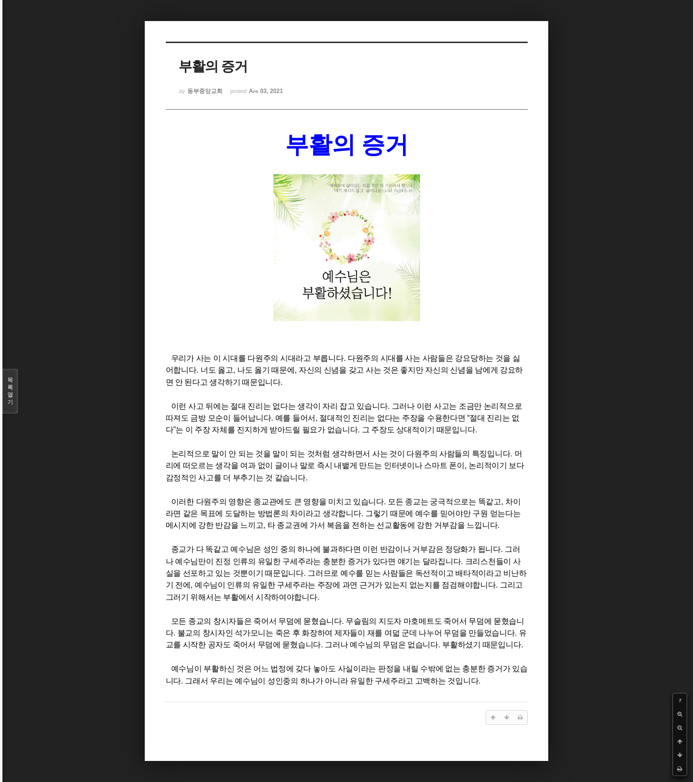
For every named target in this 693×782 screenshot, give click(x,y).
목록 (10, 391)
